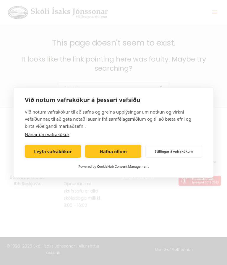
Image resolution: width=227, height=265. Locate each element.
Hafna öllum (113, 151)
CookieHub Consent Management (123, 166)
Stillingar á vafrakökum (174, 151)
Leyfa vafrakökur (53, 151)
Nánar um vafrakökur (47, 134)
